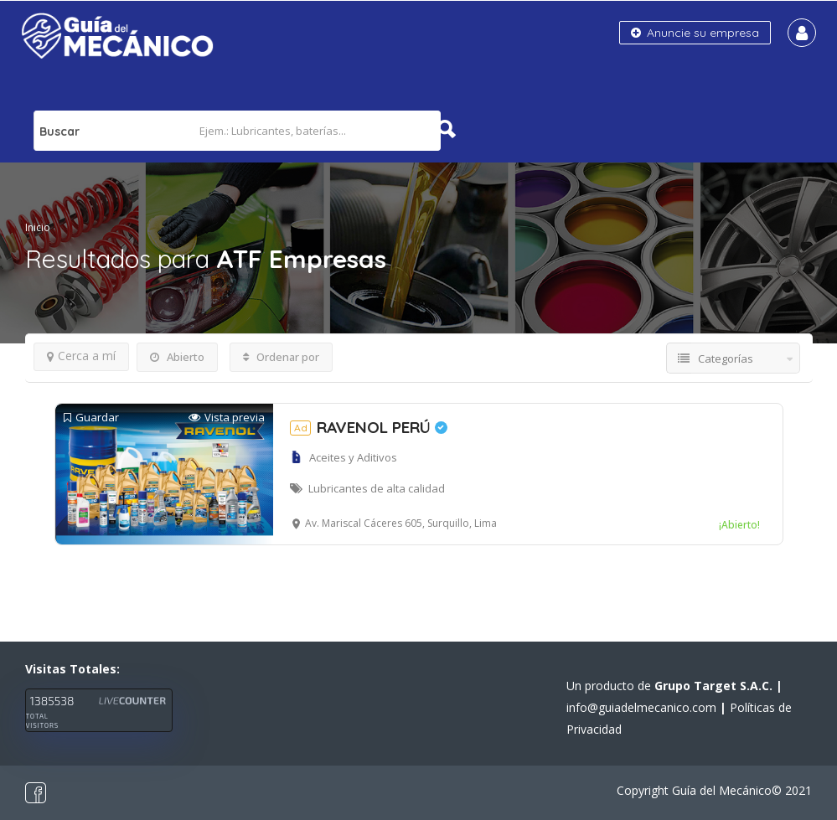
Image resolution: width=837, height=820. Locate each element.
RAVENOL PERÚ (368, 427)
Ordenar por (281, 356)
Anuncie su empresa (695, 32)
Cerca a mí (81, 356)
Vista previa (227, 417)
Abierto (177, 356)
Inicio (37, 227)
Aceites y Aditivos (353, 457)
